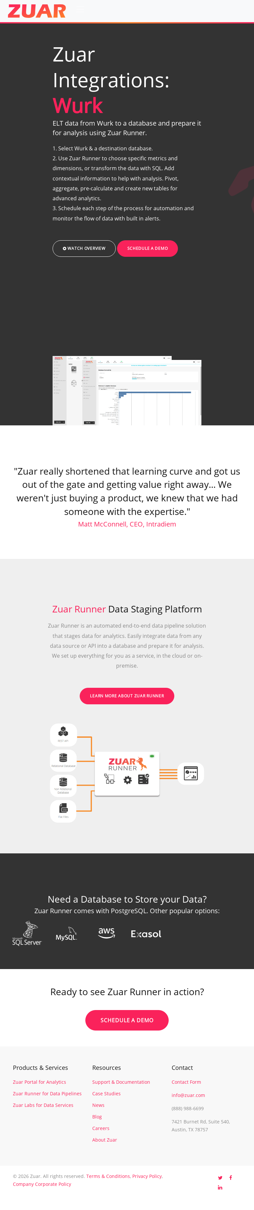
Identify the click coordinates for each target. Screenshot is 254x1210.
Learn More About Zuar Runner (127, 696)
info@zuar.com (188, 1095)
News (98, 1105)
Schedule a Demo (147, 248)
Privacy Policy (147, 1176)
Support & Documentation (121, 1082)
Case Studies (106, 1093)
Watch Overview (84, 248)
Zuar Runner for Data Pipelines (47, 1093)
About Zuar (104, 1140)
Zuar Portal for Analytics (39, 1082)
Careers (100, 1128)
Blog (97, 1116)
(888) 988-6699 (188, 1108)
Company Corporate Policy (42, 1184)
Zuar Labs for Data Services (43, 1105)
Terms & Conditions (108, 1176)
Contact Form (186, 1082)
